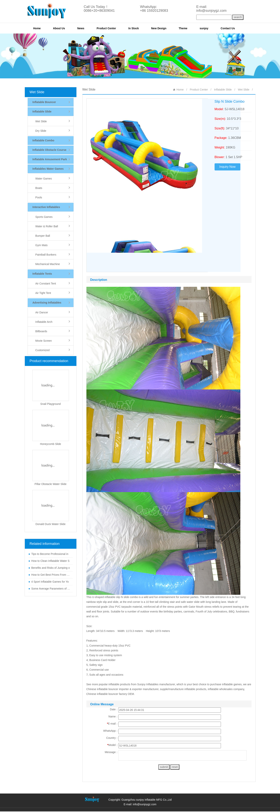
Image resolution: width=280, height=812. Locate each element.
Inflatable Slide (223, 89)
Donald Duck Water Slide (51, 524)
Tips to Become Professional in (49, 553)
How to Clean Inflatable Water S (50, 560)
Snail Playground (50, 403)
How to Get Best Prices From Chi (51, 574)
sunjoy (204, 28)
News (80, 28)
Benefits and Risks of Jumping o (50, 567)
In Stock (133, 28)
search (238, 17)
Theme (183, 28)
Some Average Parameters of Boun (51, 588)
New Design (158, 28)
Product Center (106, 28)
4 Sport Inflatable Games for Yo (50, 581)
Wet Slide (37, 92)
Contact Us (228, 28)
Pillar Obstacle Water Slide (51, 484)
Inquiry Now (227, 166)
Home (37, 28)
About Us (59, 28)
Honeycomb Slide (50, 443)
